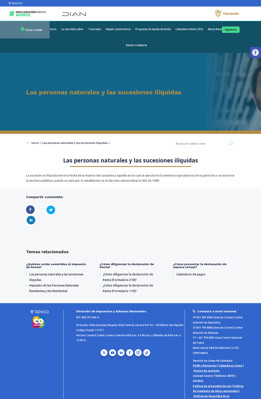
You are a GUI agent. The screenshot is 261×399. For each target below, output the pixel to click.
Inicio (53, 29)
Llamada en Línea (230, 355)
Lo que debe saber (72, 29)
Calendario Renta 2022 (189, 29)
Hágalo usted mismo (118, 29)
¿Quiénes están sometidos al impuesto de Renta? (56, 255)
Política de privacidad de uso (212, 376)
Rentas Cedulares (136, 45)
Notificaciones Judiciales (227, 391)
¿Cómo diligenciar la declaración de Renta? (127, 255)
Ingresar (231, 29)
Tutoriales (94, 29)
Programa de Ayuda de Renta (153, 29)
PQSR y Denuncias (205, 355)
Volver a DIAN (33, 30)
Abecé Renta (215, 29)
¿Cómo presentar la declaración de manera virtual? (199, 255)
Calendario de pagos (190, 264)
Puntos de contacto (207, 360)
